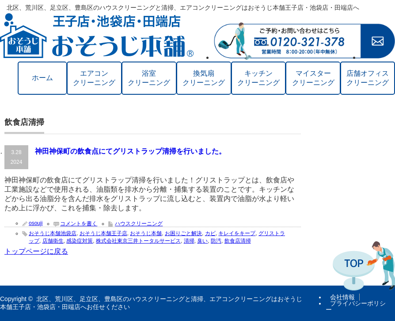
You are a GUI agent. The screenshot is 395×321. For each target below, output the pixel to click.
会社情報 (342, 297)
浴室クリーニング (149, 78)
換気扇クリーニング (203, 78)
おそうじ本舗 (146, 233)
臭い (202, 241)
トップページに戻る (36, 251)
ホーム (42, 77)
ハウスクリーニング (139, 223)
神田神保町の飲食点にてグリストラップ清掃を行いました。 (130, 151)
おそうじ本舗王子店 (103, 233)
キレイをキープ (236, 233)
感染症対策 (79, 241)
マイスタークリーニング (313, 78)
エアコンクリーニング (94, 78)
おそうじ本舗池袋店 (52, 233)
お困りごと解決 (183, 233)
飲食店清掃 (237, 241)
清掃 (189, 241)
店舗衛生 (53, 241)
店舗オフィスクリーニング (367, 78)
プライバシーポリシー (356, 306)
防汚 (216, 241)
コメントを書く (78, 223)
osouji (35, 223)
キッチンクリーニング (258, 78)
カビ (210, 233)
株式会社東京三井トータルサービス (138, 241)
